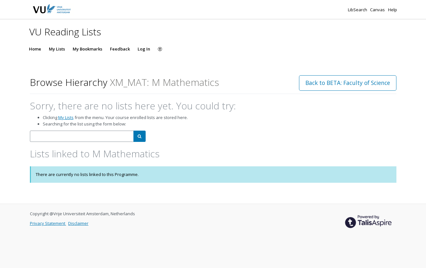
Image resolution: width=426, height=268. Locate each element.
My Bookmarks (87, 49)
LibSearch (358, 10)
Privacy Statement (48, 223)
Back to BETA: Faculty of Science (347, 83)
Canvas (378, 10)
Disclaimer (78, 223)
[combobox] (82, 136)
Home (35, 49)
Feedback (120, 49)
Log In (144, 49)
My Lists (57, 49)
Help (392, 10)
